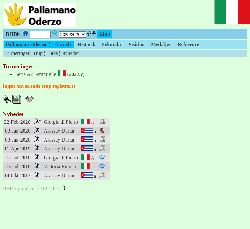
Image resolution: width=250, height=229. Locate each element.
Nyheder (70, 53)
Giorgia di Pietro (61, 122)
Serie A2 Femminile (35, 74)
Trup (38, 53)
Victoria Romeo (60, 166)
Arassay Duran (59, 131)
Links (52, 53)
